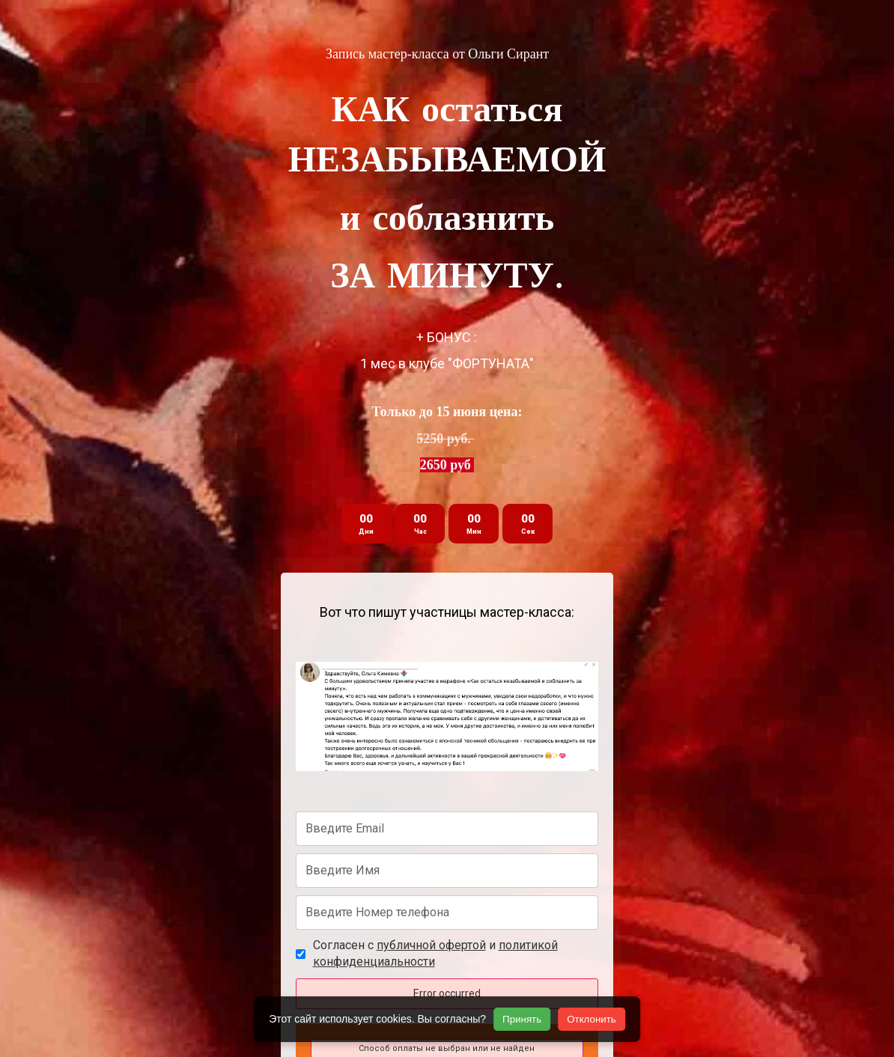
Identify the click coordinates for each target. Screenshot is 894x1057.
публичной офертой (431, 945)
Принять (521, 1019)
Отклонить (591, 1019)
